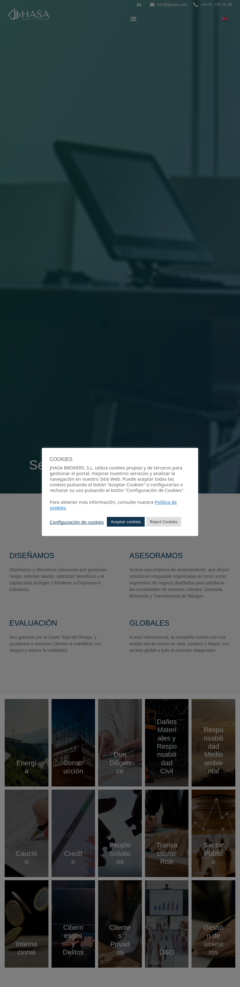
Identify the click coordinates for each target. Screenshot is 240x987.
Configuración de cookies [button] (77, 522)
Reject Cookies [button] (164, 521)
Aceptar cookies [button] (126, 521)
